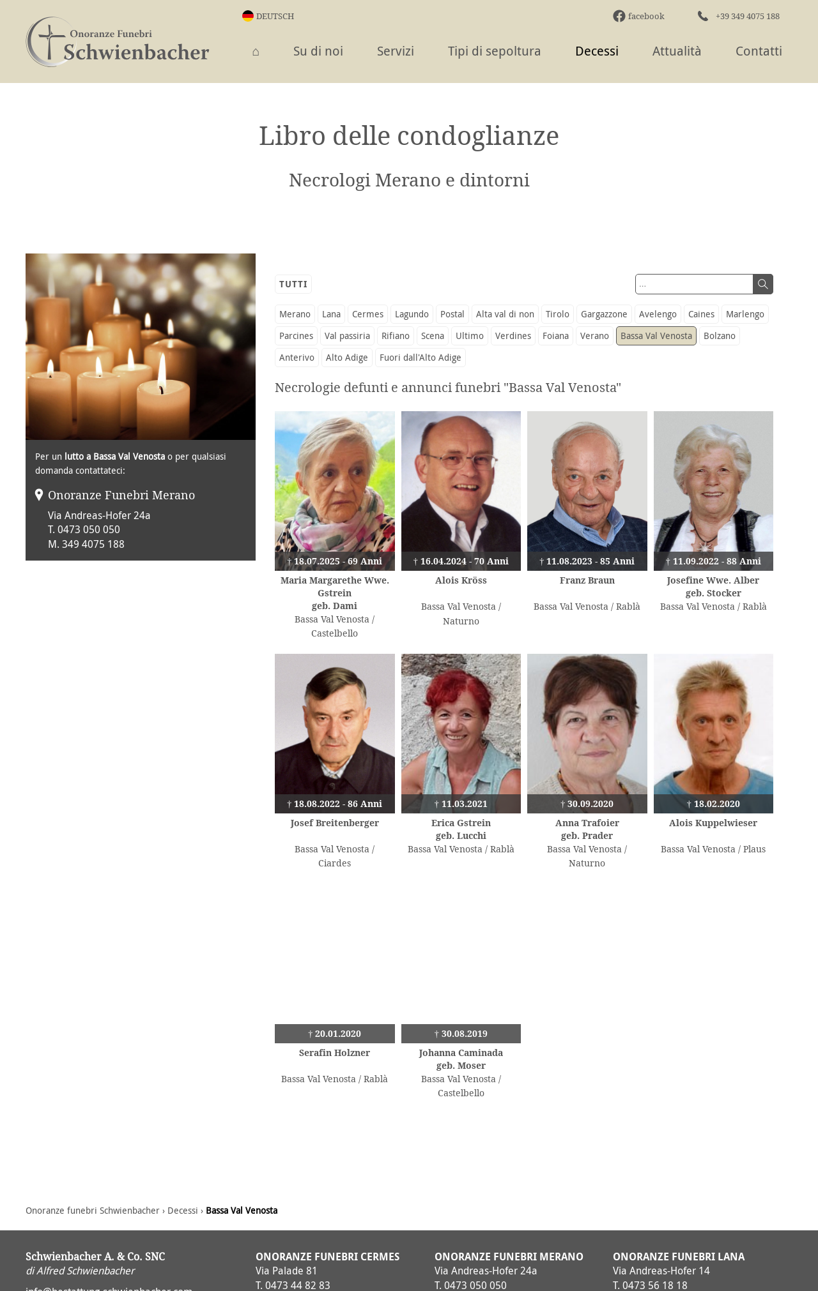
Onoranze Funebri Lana (679, 1256)
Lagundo (412, 314)
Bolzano (720, 335)
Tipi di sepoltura (494, 50)
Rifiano (396, 335)
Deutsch (275, 16)
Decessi (597, 50)
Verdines (513, 335)
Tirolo (557, 314)
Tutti (293, 284)
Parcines (296, 335)
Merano (295, 314)
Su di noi (318, 50)
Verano (594, 335)
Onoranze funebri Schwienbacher (93, 1210)
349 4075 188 (93, 544)
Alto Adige (347, 357)
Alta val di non (505, 314)
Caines (701, 314)
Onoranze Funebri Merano (121, 495)
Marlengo (745, 314)
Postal (452, 314)
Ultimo (470, 335)
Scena (432, 335)
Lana (331, 314)
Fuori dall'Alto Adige (420, 357)
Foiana (556, 335)
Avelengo (658, 314)
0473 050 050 (89, 529)
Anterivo (296, 357)
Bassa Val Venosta (656, 335)
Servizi (395, 50)
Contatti (759, 50)
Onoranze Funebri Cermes (327, 1256)
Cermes (367, 314)
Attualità (677, 50)
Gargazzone (604, 314)
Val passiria (347, 335)
